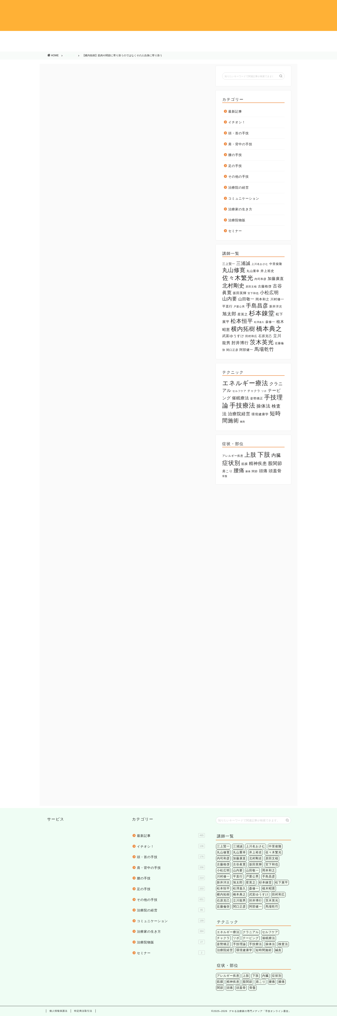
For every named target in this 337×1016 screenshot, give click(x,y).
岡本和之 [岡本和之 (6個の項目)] (262, 299)
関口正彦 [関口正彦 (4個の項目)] (232, 349)
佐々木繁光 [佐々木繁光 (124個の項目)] (237, 277)
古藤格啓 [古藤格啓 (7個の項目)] (265, 286)
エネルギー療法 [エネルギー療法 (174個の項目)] (245, 383)
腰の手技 (236, 36)
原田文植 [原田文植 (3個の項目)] (251, 286)
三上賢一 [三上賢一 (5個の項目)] (228, 264)
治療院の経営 (101, 46)
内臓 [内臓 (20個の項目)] (276, 455)
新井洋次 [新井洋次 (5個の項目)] (275, 306)
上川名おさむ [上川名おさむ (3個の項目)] (259, 264)
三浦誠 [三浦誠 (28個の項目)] (243, 263)
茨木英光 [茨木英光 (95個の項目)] (262, 342)
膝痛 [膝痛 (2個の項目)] (248, 471)
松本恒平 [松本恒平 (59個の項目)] (242, 321)
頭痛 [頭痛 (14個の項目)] (263, 470)
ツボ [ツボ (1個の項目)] (264, 391)
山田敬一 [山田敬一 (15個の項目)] (246, 299)
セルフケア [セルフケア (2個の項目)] (239, 391)
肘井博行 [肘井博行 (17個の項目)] (240, 343)
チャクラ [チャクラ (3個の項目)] (253, 391)
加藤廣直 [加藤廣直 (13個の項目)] (276, 279)
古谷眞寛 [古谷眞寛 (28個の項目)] (239, 864)
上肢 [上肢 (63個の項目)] (250, 454)
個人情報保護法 (58, 1011)
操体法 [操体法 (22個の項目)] (263, 405)
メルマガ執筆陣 (64, 567)
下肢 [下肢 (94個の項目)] (263, 454)
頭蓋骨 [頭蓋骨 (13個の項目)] (275, 471)
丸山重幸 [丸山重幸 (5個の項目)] (253, 271)
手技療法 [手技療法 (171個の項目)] (242, 405)
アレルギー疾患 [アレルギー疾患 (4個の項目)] (232, 455)
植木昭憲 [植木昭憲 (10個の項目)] (268, 888)
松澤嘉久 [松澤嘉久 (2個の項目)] (259, 322)
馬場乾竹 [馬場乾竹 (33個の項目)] (264, 349)
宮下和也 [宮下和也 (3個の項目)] (253, 293)
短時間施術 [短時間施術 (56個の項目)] (264, 950)
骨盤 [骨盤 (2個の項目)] (224, 476)
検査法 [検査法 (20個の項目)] (283, 944)
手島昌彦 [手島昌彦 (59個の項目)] (257, 306)
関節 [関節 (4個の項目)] (255, 471)
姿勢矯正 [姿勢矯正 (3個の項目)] (256, 398)
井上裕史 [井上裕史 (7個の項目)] (267, 271)
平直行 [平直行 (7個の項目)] (227, 306)
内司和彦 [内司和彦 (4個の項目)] (260, 279)
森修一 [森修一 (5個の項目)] (270, 322)
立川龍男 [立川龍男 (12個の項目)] (239, 900)
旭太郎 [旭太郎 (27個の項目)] (229, 313)
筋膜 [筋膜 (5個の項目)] (244, 464)
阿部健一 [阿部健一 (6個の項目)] (246, 349)
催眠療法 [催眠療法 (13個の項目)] (240, 398)
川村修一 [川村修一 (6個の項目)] (277, 299)
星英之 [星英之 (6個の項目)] (242, 314)
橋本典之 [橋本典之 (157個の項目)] (269, 328)
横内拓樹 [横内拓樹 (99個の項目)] (243, 328)
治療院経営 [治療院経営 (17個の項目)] (239, 413)
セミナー (235, 231)
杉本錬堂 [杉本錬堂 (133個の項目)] (262, 313)
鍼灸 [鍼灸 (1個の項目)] (242, 421)
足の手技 (303, 36)
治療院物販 (303, 46)
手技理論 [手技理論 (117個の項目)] (239, 944)
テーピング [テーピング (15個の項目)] (251, 938)
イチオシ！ (33, 36)
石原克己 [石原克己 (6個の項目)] (265, 336)
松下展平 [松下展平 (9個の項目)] (281, 882)
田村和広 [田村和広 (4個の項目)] (251, 336)
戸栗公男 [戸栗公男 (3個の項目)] (239, 306)
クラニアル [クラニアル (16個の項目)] (251, 932)
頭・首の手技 (101, 36)
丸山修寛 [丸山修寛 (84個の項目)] (233, 270)
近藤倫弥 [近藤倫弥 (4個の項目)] (223, 906)
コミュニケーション (168, 46)
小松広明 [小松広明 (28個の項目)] (269, 292)
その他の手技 (34, 46)
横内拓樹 (84, 567)
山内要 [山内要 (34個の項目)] (229, 298)
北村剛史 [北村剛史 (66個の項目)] (233, 286)
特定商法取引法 (83, 1011)
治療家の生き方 (236, 46)
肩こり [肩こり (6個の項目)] (227, 471)
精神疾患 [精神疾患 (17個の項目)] (258, 463)
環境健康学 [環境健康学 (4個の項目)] (260, 414)
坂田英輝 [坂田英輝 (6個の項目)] (240, 293)
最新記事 (70, 55)
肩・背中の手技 (168, 36)
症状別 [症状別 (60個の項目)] (231, 463)
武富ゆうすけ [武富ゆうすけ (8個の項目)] (233, 336)
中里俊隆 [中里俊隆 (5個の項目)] (275, 264)
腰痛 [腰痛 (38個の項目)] (239, 470)
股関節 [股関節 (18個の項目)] (275, 463)
